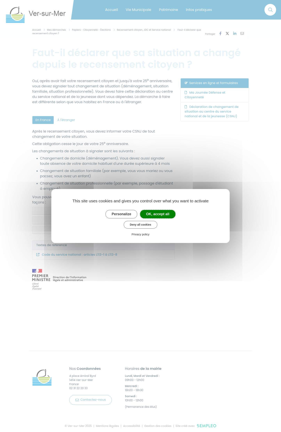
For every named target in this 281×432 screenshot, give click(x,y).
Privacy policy (140, 234)
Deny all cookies (140, 224)
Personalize (121, 214)
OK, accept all (157, 214)
